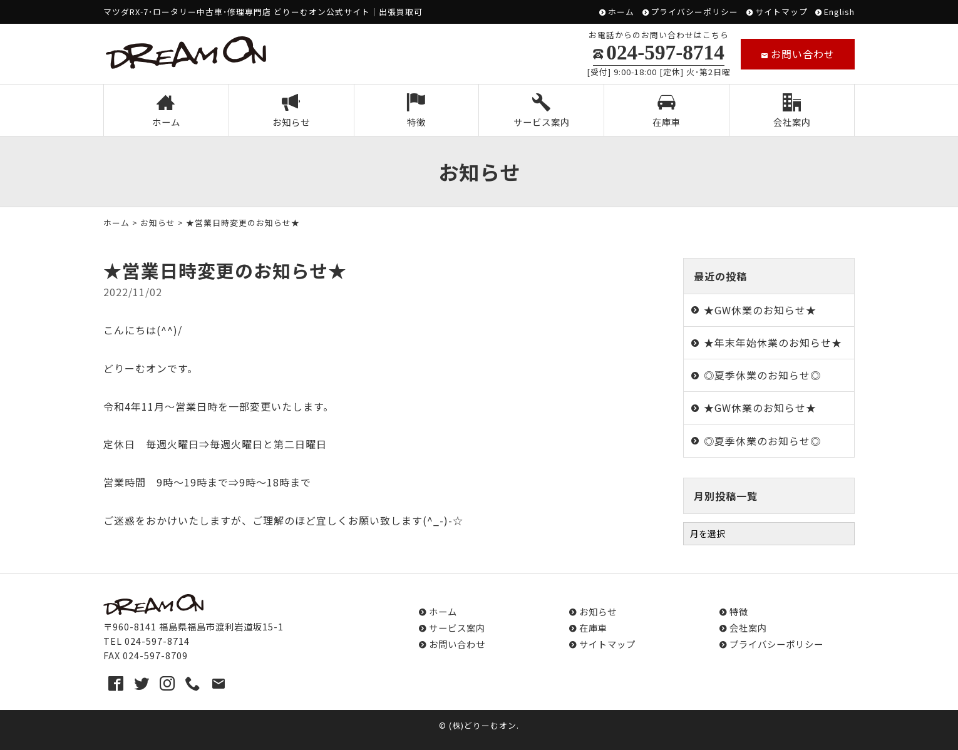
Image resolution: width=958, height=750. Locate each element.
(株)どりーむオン (483, 725)
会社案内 (792, 111)
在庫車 (666, 111)
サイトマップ (781, 12)
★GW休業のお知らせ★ (760, 309)
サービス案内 (541, 111)
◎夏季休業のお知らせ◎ (762, 375)
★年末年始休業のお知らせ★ (773, 342)
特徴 (416, 111)
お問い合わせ (798, 53)
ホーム (621, 12)
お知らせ (291, 111)
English (839, 12)
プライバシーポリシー (694, 12)
